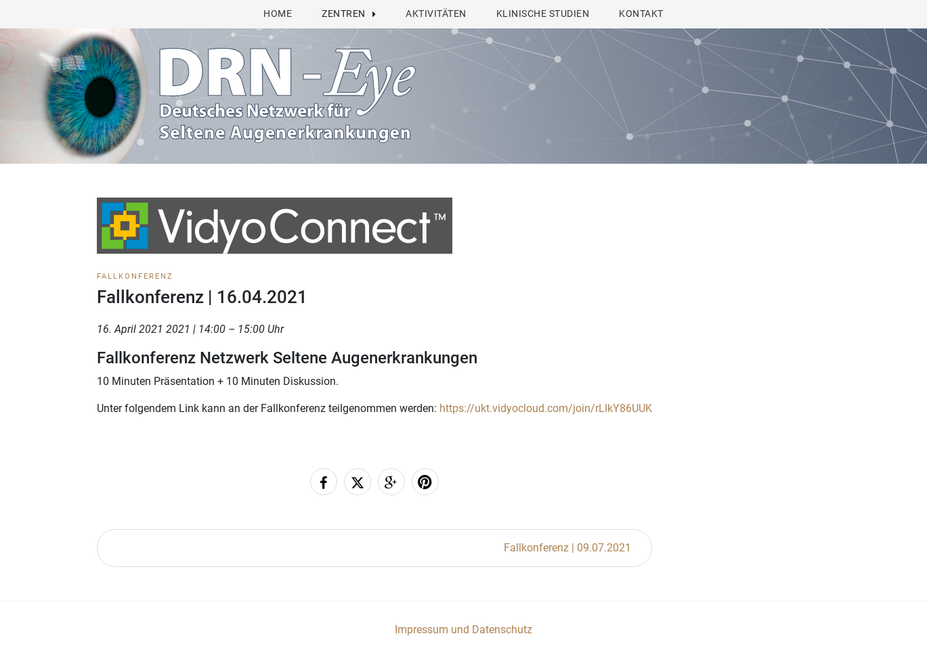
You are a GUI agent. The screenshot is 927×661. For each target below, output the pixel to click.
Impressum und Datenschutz (463, 629)
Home (277, 13)
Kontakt (641, 13)
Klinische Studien (543, 13)
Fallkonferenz (135, 276)
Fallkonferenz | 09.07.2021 (567, 547)
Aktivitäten (436, 13)
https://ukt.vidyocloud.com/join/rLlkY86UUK (545, 408)
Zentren (344, 13)
